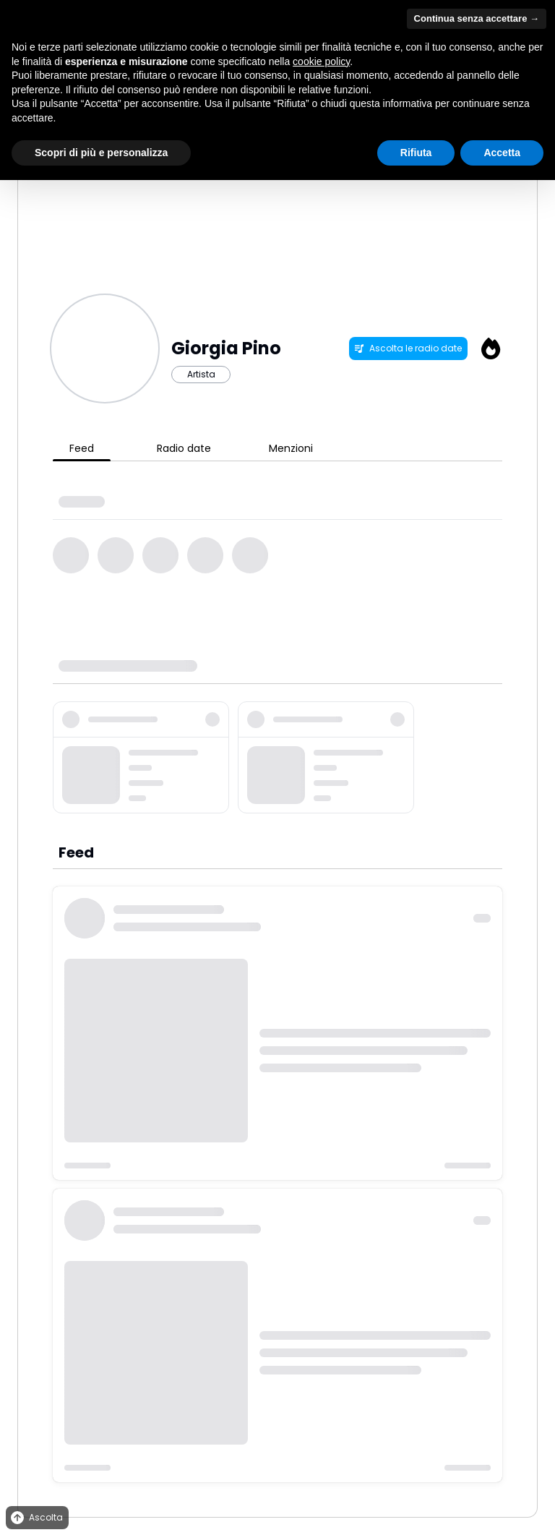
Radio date (184, 448)
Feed (81, 448)
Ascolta (36, 1518)
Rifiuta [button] (416, 152)
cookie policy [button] (321, 61)
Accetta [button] (501, 152)
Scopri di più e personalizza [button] (101, 152)
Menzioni (291, 448)
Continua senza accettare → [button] (476, 18)
